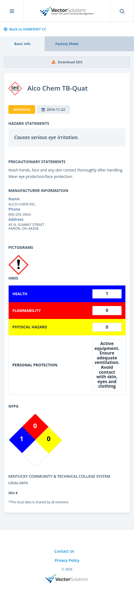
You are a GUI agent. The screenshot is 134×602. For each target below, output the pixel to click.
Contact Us (64, 551)
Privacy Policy (67, 560)
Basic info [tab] (22, 43)
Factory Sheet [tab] (66, 43)
